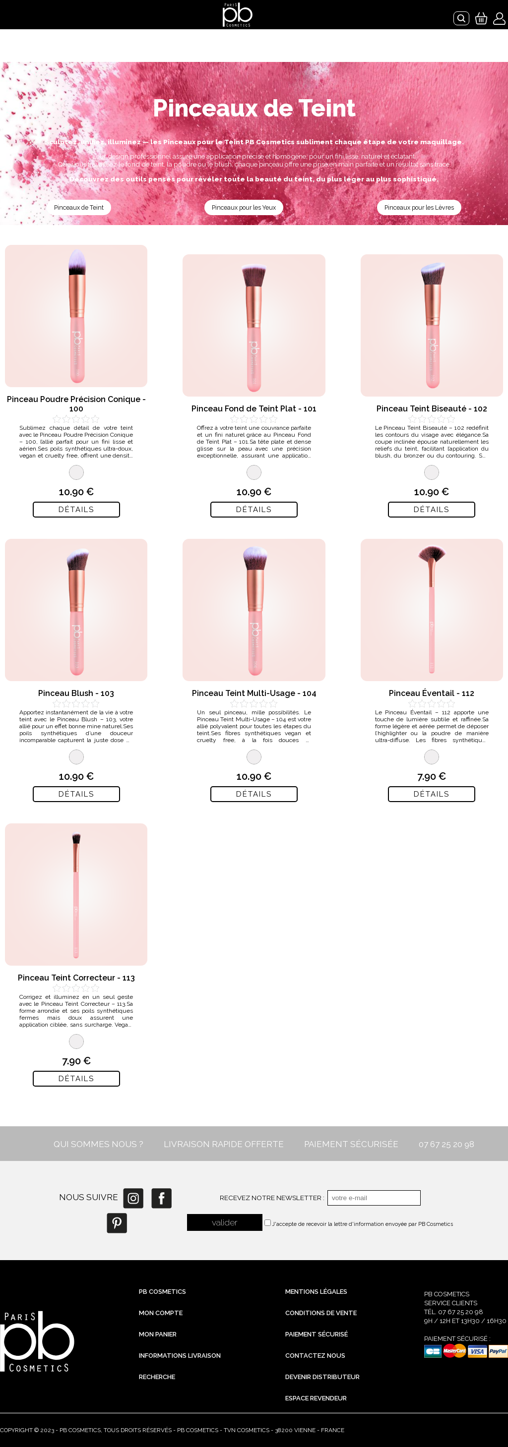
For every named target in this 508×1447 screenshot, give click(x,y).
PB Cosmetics (162, 1291)
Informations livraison (180, 1355)
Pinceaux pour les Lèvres (419, 207)
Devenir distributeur (322, 1377)
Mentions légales (316, 1291)
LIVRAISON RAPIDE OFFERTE (224, 1144)
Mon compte (161, 1313)
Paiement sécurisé (316, 1334)
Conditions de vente (321, 1313)
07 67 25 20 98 (446, 1144)
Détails (76, 509)
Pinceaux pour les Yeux (244, 207)
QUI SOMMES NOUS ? (98, 1144)
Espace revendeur (316, 1398)
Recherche (157, 1377)
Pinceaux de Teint (79, 207)
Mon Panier (158, 1334)
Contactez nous (315, 1355)
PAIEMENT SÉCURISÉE (351, 1144)
